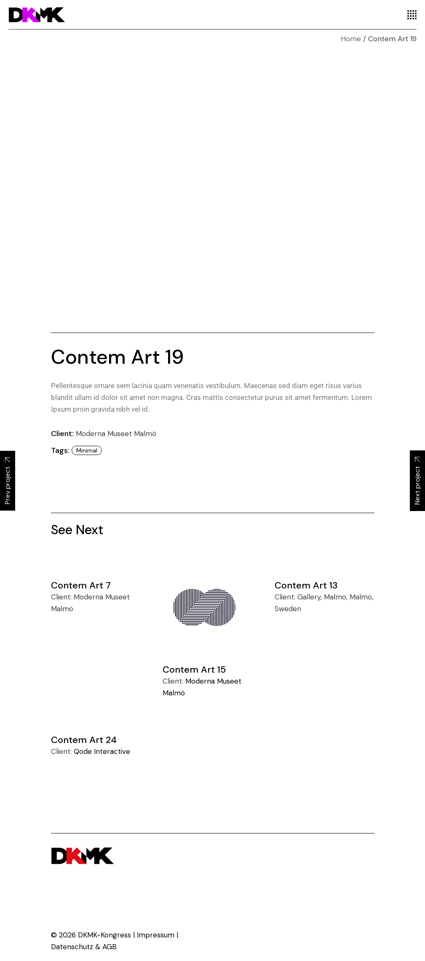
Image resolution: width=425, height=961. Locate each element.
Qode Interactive (102, 751)
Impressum (155, 935)
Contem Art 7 (81, 585)
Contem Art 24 (84, 740)
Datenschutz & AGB (84, 946)
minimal (86, 450)
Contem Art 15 (194, 669)
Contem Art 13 (306, 585)
